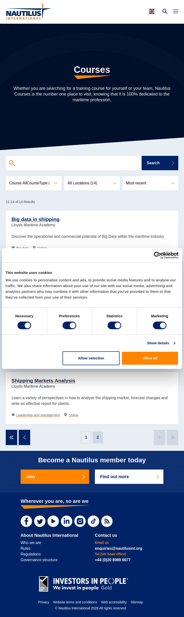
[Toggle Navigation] (175, 12)
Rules (25, 548)
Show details (158, 343)
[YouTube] (53, 521)
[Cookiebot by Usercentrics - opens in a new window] (157, 255)
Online (71, 415)
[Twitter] (40, 521)
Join (56, 476)
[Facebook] (26, 521)
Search (161, 163)
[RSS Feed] (107, 521)
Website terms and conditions (75, 602)
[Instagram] (80, 521)
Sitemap (137, 602)
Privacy (43, 602)
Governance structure (39, 560)
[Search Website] (165, 12)
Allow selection (91, 358)
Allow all (150, 358)
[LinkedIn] (66, 521)
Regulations (31, 554)
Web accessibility (114, 602)
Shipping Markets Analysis (43, 380)
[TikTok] (93, 521)
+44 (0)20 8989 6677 (113, 560)
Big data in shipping (36, 219)
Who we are (31, 543)
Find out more (130, 476)
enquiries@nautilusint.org (118, 548)
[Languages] (152, 11)
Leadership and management (36, 415)
